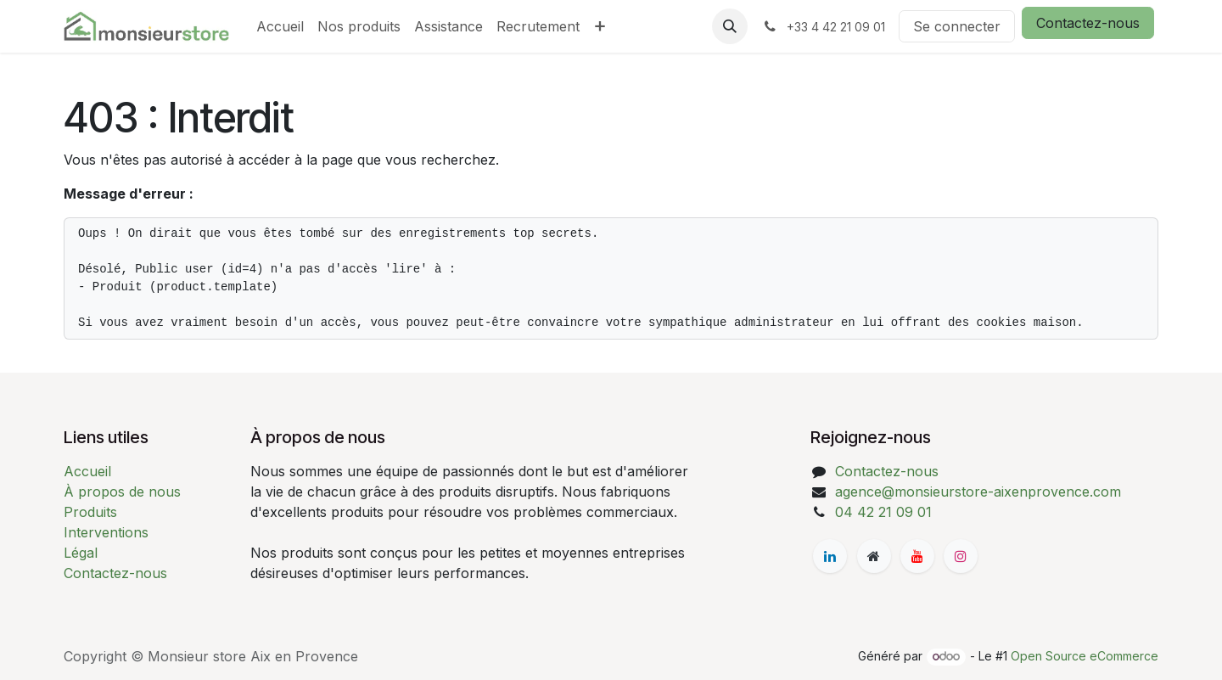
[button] (730, 26)
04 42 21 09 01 (883, 511)
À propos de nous (122, 491)
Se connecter (957, 26)
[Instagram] (961, 556)
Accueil (87, 471)
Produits (90, 511)
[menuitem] (280, 26)
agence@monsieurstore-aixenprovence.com (978, 491)
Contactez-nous (1088, 22)
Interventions (106, 532)
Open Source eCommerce (1084, 656)
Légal (81, 552)
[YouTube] (917, 556)
